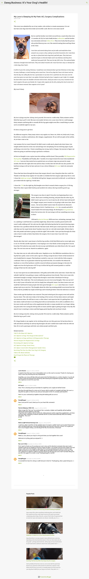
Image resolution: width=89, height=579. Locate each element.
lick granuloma (68, 209)
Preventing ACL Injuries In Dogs (23, 343)
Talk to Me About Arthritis (22, 352)
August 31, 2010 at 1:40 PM (30, 385)
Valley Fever (50, 41)
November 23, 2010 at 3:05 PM (33, 458)
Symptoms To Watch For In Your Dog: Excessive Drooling (40, 535)
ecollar (56, 207)
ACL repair (55, 285)
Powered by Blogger (44, 577)
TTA (22, 185)
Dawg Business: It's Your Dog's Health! (25, 2)
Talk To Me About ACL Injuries (23, 333)
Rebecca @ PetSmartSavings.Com (28, 422)
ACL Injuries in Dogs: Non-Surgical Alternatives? (28, 335)
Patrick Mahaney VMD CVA (26, 408)
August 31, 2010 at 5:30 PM (40, 408)
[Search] (50, 2)
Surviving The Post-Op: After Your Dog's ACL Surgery (30, 350)
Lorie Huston (22, 370)
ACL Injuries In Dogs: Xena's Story (24, 345)
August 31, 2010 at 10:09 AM (33, 370)
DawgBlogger (22, 400)
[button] (15, 22)
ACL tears (17, 161)
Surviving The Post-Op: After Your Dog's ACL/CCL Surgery (40, 560)
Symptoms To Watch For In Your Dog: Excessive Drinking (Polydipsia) (43, 509)
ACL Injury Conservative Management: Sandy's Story (30, 348)
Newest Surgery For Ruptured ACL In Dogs (26, 340)
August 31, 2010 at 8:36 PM (45, 422)
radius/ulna (61, 38)
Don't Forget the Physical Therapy (24, 355)
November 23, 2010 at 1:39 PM (34, 443)
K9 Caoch (21, 385)
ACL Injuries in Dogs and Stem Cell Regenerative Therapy (31, 338)
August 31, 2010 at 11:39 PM (33, 433)
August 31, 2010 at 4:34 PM (33, 400)
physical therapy (43, 219)
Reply (20, 382)
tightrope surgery (26, 178)
